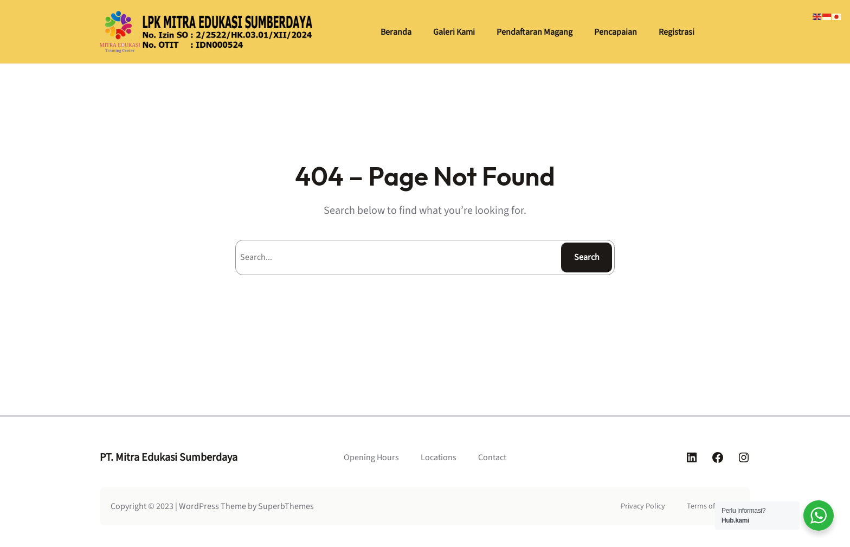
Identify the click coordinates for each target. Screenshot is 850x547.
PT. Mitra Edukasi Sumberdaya (168, 457)
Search (587, 257)
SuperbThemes (286, 506)
